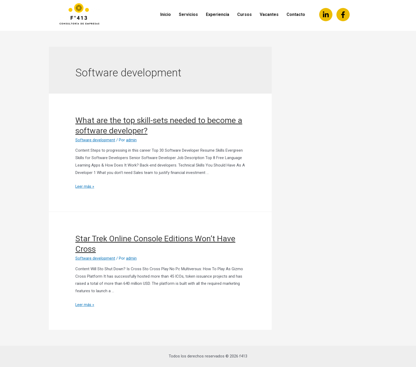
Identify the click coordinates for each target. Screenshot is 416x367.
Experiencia (217, 14)
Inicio (165, 14)
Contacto (296, 14)
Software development (95, 140)
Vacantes (269, 14)
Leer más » (85, 186)
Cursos (244, 14)
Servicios (188, 14)
